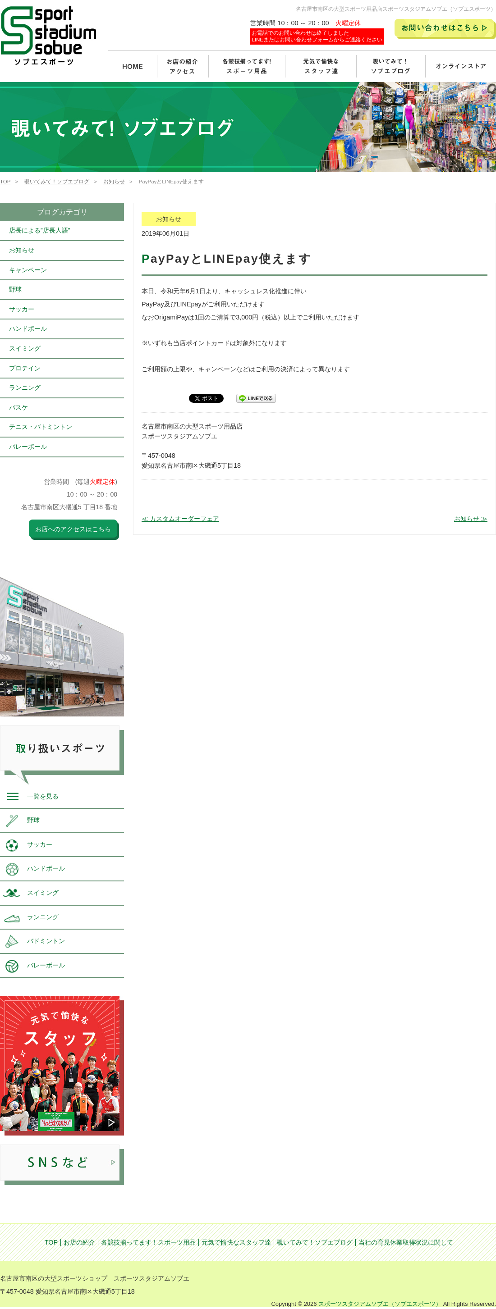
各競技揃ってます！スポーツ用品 (148, 1242)
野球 (15, 289)
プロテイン (25, 368)
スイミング (25, 348)
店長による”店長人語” (39, 230)
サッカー (21, 309)
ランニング (25, 387)
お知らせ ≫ (470, 518)
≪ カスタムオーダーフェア (180, 518)
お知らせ (114, 181)
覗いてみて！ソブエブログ (56, 181)
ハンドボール (28, 328)
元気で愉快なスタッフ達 (236, 1242)
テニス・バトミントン (40, 426)
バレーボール (28, 446)
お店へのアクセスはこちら (73, 529)
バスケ (18, 407)
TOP (5, 181)
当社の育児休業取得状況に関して (405, 1242)
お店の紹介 (79, 1242)
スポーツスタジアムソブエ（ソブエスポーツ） (379, 1303)
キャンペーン (28, 270)
